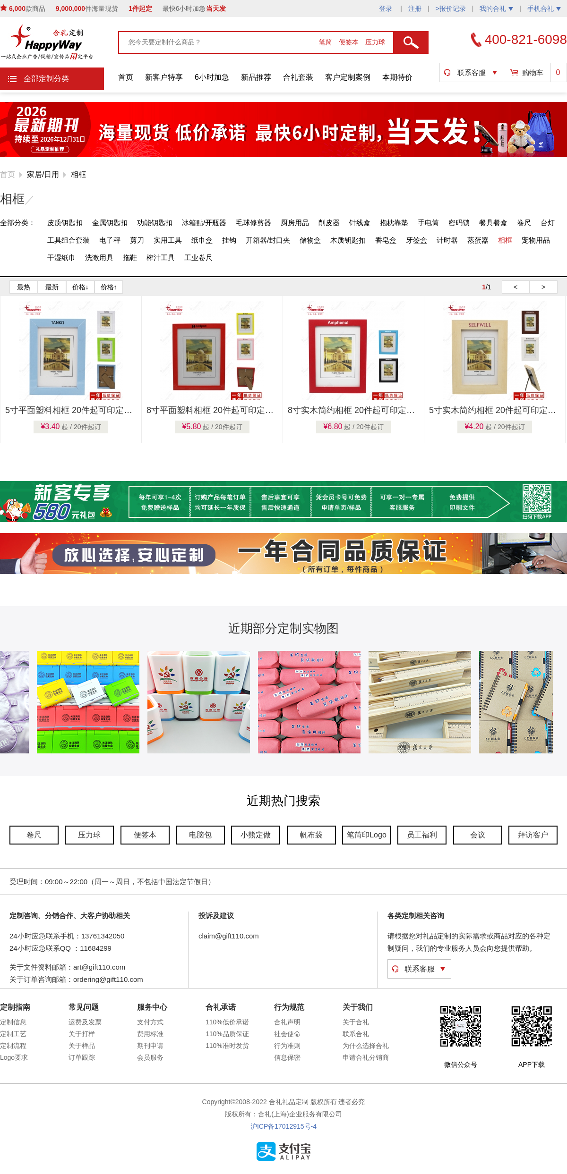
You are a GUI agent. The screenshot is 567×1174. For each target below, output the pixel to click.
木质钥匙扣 (348, 240)
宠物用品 (536, 240)
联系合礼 (356, 1034)
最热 (23, 287)
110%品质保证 (227, 1034)
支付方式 (150, 1022)
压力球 (375, 42)
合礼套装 (298, 77)
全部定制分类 (46, 79)
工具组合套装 (68, 240)
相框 (78, 174)
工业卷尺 (198, 257)
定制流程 (13, 1045)
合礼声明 (287, 1022)
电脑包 (200, 835)
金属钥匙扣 (110, 223)
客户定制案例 (347, 77)
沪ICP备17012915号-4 (283, 1126)
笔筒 (326, 42)
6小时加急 (212, 77)
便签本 (350, 42)
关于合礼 (356, 1022)
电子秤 (109, 240)
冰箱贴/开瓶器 (204, 223)
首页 (125, 77)
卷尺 (524, 223)
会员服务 (150, 1057)
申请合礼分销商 (366, 1057)
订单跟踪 (82, 1057)
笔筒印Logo (367, 835)
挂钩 (229, 240)
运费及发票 (85, 1022)
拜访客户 (533, 835)
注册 (414, 8)
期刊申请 (150, 1045)
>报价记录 (451, 8)
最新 (52, 287)
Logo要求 (14, 1057)
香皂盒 (385, 240)
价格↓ (80, 287)
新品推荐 (256, 77)
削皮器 (329, 223)
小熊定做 (256, 835)
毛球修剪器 (253, 223)
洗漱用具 (99, 257)
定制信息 (13, 1022)
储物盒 (310, 240)
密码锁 (459, 223)
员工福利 (422, 835)
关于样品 (82, 1045)
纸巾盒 (202, 240)
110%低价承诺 (227, 1022)
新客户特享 (164, 77)
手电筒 (428, 223)
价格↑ (109, 287)
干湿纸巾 (61, 257)
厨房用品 (295, 223)
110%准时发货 (227, 1045)
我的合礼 (496, 8)
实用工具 (168, 240)
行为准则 (287, 1045)
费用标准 (150, 1034)
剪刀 (137, 240)
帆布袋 (311, 835)
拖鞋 (130, 257)
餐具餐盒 (493, 223)
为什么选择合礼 (366, 1045)
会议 (477, 835)
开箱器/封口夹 (268, 240)
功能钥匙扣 (154, 223)
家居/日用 (43, 174)
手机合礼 (544, 8)
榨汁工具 (160, 257)
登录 (386, 8)
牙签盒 (416, 240)
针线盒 (359, 223)
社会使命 (287, 1034)
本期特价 (397, 77)
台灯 (548, 223)
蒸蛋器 (478, 240)
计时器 (447, 240)
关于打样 (82, 1034)
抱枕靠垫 (394, 223)
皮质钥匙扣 (65, 223)
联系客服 (471, 72)
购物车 (532, 72)
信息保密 (287, 1057)
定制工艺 (13, 1034)
